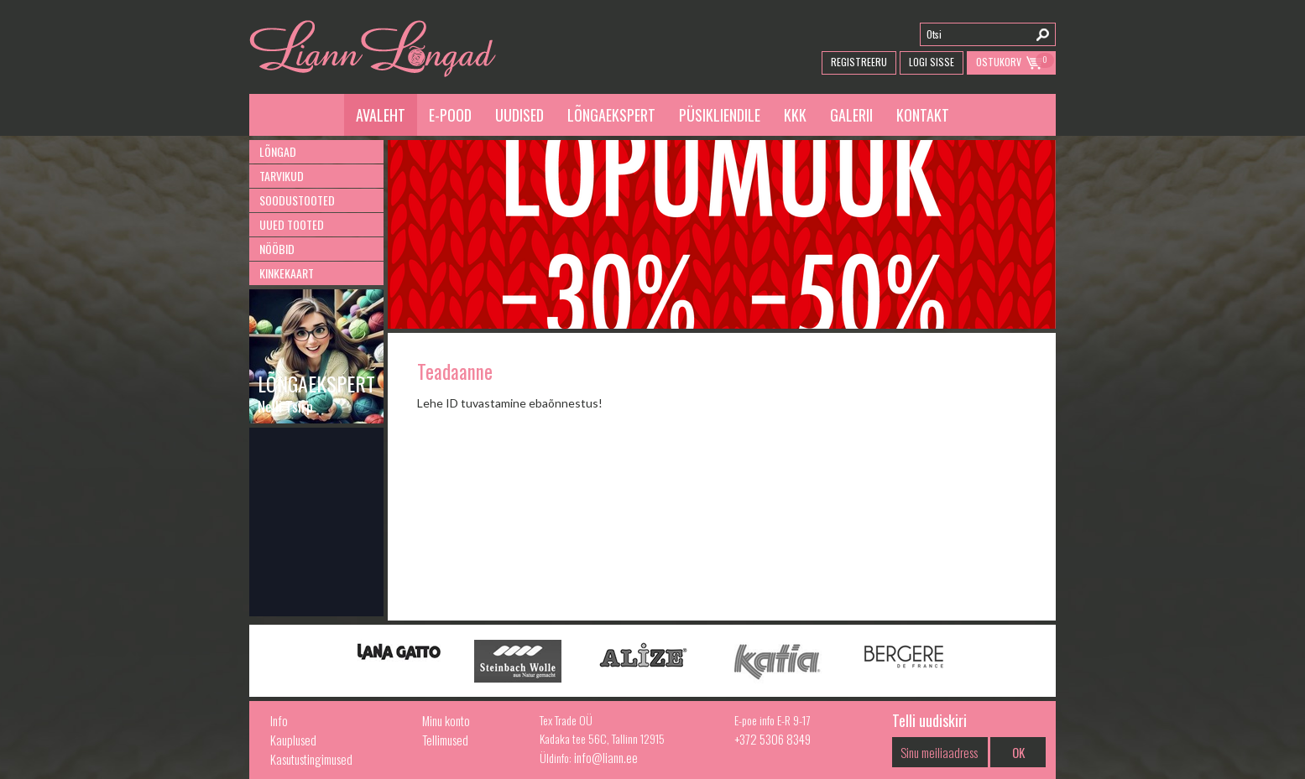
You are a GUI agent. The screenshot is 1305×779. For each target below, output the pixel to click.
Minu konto (446, 720)
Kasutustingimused (311, 759)
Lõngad (277, 151)
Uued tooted (291, 224)
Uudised (519, 115)
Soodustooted (297, 200)
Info (279, 720)
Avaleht (380, 115)
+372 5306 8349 (772, 739)
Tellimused (445, 739)
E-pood (450, 115)
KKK (795, 115)
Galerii (851, 115)
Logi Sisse (931, 62)
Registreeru (859, 62)
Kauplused (293, 739)
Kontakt (922, 115)
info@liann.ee (606, 757)
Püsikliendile (719, 115)
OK (1018, 752)
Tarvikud (281, 175)
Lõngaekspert (611, 115)
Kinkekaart (286, 273)
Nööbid (277, 248)
